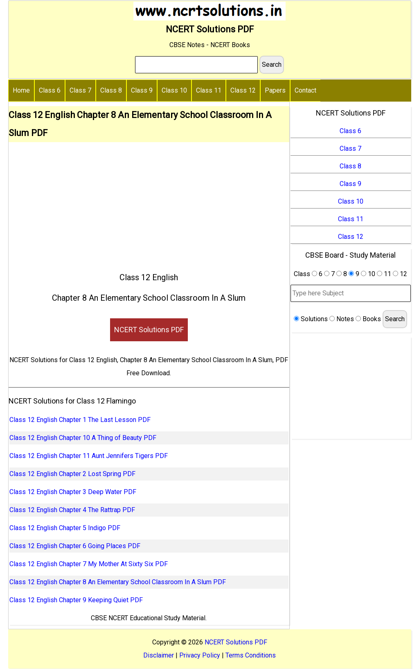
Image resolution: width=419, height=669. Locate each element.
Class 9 (142, 90)
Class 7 (80, 90)
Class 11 (208, 90)
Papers (275, 90)
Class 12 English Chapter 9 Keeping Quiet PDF (76, 600)
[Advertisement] (149, 203)
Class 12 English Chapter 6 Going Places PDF (74, 546)
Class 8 (111, 90)
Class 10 (174, 90)
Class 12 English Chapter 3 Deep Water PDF (72, 492)
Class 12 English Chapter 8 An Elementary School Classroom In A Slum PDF (117, 582)
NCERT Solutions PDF (149, 329)
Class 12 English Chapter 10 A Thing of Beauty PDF (82, 438)
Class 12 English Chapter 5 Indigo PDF (64, 528)
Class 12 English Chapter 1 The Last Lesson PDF (80, 420)
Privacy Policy (199, 655)
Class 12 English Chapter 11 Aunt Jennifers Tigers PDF (88, 456)
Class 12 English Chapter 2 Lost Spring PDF (72, 474)
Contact (305, 90)
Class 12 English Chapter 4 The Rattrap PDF (72, 510)
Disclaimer (158, 655)
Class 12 (243, 90)
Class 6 (50, 90)
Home (21, 90)
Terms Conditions (250, 655)
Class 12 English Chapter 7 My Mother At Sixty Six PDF (88, 564)
